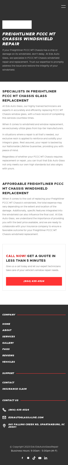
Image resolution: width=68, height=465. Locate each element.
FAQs (6, 349)
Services (8, 336)
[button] (63, 6)
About (6, 330)
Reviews (8, 355)
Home (6, 324)
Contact (8, 382)
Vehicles (8, 362)
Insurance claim (14, 389)
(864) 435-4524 (34, 281)
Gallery (8, 343)
